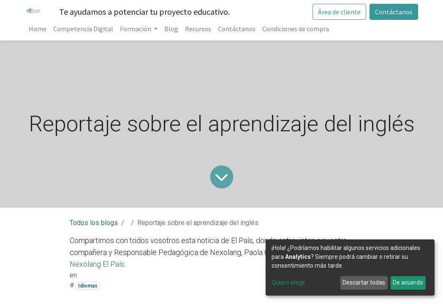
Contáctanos (394, 12)
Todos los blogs (94, 223)
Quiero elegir (288, 282)
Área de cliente (339, 12)
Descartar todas (363, 282)
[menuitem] (37, 28)
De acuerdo (408, 282)
